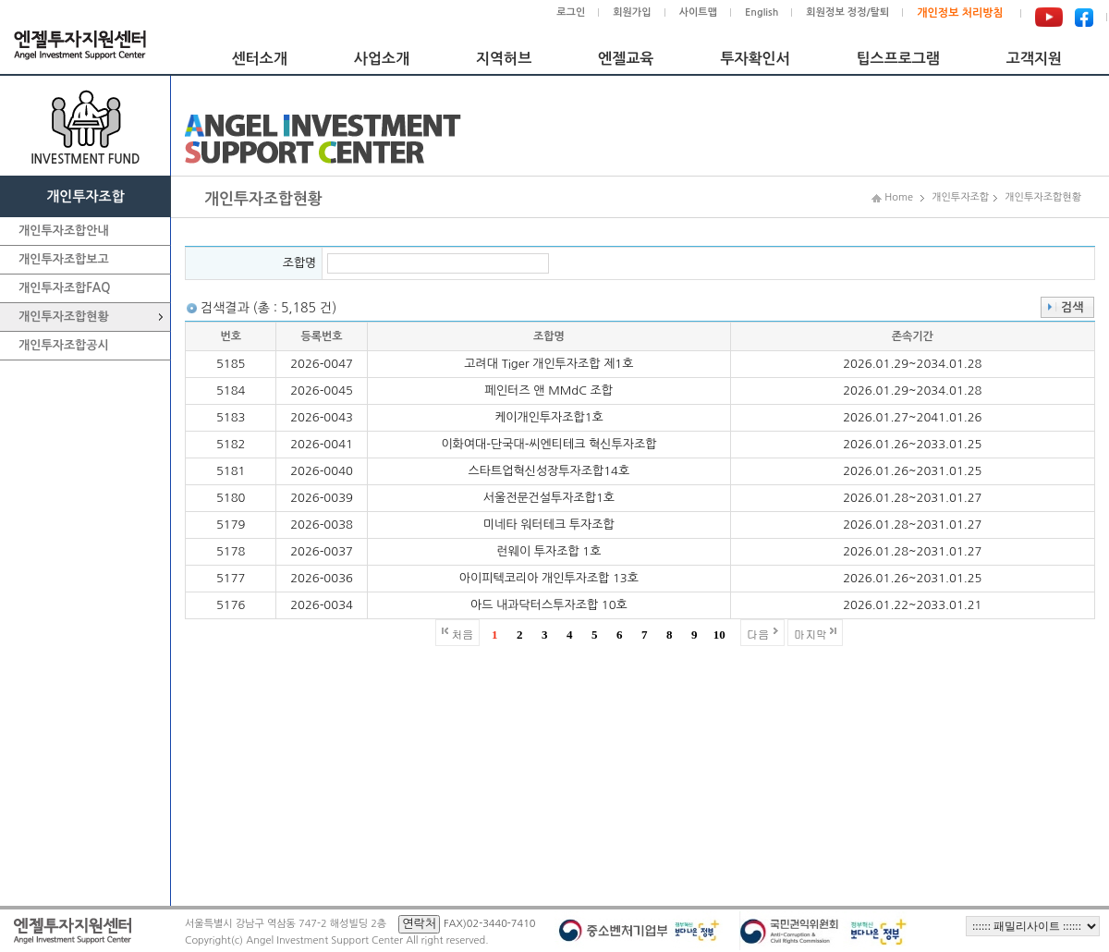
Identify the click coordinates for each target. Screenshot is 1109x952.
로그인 (570, 12)
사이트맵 (698, 12)
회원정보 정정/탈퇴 (847, 12)
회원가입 (632, 12)
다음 (758, 633)
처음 (462, 633)
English (761, 12)
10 (719, 634)
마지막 (810, 633)
